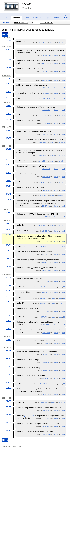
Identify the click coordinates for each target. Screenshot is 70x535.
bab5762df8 (46, 410)
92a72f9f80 (46, 93)
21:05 (8, 224)
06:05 (8, 374)
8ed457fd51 (46, 333)
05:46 (8, 307)
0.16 (63, 142)
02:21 (8, 245)
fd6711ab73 (46, 55)
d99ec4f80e (42, 161)
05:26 (8, 40)
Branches (37, 18)
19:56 (8, 97)
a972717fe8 (46, 99)
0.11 (63, 225)
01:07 (8, 266)
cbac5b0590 (46, 418)
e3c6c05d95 (46, 270)
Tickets (57, 18)
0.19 (63, 42)
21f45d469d (43, 287)
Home (6, 18)
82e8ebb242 (46, 63)
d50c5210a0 (42, 115)
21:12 (8, 414)
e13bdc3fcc (46, 71)
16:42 (8, 277)
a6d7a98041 (46, 169)
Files (27, 18)
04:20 (8, 59)
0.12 (63, 195)
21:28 (8, 350)
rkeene (52, 42)
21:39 (8, 401)
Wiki (66, 18)
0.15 (63, 155)
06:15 (8, 291)
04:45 (8, 194)
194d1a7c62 (43, 303)
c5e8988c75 (43, 384)
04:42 (8, 388)
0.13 (63, 182)
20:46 (8, 235)
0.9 (64, 287)
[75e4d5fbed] (29, 416)
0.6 (64, 317)
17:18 (8, 149)
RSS (19, 446)
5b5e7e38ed (46, 362)
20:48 (8, 422)
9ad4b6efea (46, 177)
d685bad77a (42, 225)
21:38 (8, 406)
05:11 (8, 186)
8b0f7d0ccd (46, 311)
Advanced (7, 22)
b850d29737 (46, 434)
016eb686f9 (46, 254)
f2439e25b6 (46, 88)
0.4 (64, 402)
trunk (60, 42)
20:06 (8, 92)
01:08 (8, 258)
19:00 (8, 138)
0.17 (63, 115)
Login (64, 15)
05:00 (8, 321)
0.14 (63, 161)
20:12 (8, 358)
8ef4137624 (46, 217)
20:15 (8, 213)
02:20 (8, 251)
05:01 (8, 315)
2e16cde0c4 (46, 426)
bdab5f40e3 (42, 182)
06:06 (8, 366)
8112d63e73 (46, 241)
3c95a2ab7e (42, 42)
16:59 (8, 159)
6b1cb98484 (43, 298)
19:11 (8, 130)
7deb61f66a (46, 394)
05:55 (8, 302)
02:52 (8, 114)
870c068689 (46, 292)
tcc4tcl (27, 4)
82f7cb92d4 (46, 281)
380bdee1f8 (43, 402)
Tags (47, 18)
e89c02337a (46, 231)
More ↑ (5, 35)
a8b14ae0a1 (46, 80)
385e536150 (46, 134)
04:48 (8, 49)
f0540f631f (46, 325)
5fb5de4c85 (42, 195)
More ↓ (5, 440)
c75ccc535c (46, 378)
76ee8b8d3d (46, 262)
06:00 (8, 296)
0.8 (64, 298)
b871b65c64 (46, 123)
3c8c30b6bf (46, 343)
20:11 (8, 78)
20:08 (8, 84)
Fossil (14, 446)
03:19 (8, 340)
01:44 (8, 67)
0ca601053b (42, 155)
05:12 (8, 181)
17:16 (8, 430)
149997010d (46, 206)
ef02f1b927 (42, 247)
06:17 (8, 285)
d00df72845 (46, 354)
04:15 (8, 106)
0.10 (63, 247)
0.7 (64, 303)
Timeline (16, 18)
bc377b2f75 (43, 317)
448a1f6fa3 (46, 190)
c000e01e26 (42, 142)
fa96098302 (46, 110)
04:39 (8, 329)
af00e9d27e (46, 370)
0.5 (64, 384)
